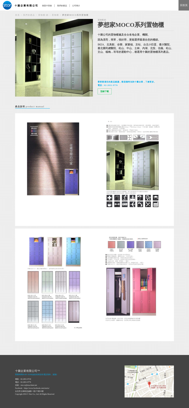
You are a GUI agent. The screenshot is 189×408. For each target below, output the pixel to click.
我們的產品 (29, 15)
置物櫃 (55, 15)
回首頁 (184, 5)
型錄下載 (104, 91)
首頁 (17, 15)
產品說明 (29, 107)
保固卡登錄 (47, 6)
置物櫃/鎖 (43, 15)
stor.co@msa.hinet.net (29, 385)
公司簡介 (76, 6)
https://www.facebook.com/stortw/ (36, 388)
